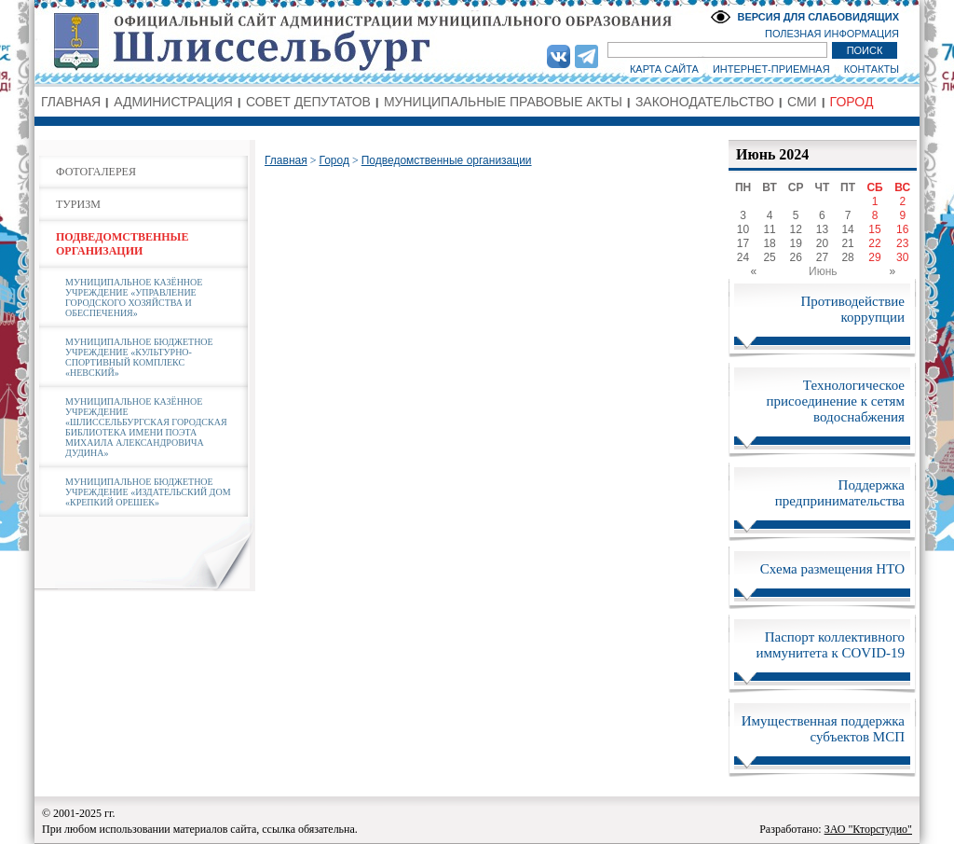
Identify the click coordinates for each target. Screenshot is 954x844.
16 (902, 229)
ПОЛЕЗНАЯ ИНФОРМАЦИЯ (832, 33)
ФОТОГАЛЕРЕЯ (96, 171)
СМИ (802, 101)
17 (743, 243)
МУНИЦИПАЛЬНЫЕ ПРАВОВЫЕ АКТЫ (503, 101)
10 (743, 229)
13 (822, 229)
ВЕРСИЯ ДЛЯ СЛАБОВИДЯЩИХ (818, 16)
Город (333, 160)
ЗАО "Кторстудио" (868, 829)
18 (769, 243)
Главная (286, 160)
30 (902, 257)
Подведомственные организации (446, 160)
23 (902, 243)
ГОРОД (852, 101)
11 (769, 229)
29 (874, 257)
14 (847, 229)
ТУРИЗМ (78, 204)
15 (874, 229)
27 (822, 257)
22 (874, 243)
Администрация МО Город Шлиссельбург (477, 42)
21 (847, 243)
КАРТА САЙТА (664, 69)
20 (822, 243)
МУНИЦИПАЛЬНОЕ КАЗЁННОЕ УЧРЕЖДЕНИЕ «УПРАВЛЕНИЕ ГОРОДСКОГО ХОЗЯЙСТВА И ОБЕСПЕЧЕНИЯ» (133, 297)
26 (796, 257)
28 (847, 257)
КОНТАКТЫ (871, 69)
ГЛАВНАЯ (71, 101)
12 (796, 229)
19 (796, 243)
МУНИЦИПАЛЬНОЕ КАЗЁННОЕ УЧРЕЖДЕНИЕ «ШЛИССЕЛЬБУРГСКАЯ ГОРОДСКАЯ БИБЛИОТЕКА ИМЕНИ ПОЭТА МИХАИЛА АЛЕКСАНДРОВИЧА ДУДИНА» (146, 427)
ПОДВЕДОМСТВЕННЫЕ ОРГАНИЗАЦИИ (122, 243)
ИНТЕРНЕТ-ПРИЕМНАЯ (771, 69)
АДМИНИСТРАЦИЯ (173, 101)
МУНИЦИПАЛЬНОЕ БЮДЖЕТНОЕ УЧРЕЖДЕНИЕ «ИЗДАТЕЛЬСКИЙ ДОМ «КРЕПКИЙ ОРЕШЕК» (148, 492)
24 (743, 257)
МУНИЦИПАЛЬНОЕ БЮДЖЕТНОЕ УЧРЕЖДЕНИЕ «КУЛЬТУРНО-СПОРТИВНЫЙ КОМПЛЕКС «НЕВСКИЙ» (139, 357)
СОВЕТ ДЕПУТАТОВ (308, 101)
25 (769, 257)
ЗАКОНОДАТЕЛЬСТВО (704, 101)
